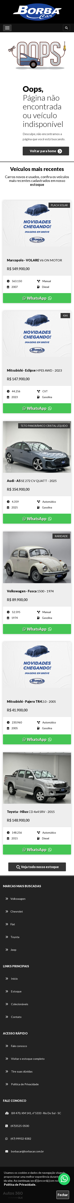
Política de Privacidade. (20, 1184)
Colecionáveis (16, 1004)
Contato (13, 1017)
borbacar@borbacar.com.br (24, 1151)
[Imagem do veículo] (37, 226)
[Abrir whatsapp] (64, 1178)
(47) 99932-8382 (18, 1138)
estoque (37, 184)
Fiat (10, 924)
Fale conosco (16, 1046)
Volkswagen (15, 898)
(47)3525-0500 (17, 1125)
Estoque (13, 991)
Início (11, 978)
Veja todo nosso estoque (37, 867)
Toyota (12, 937)
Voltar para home (46, 151)
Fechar (63, 1195)
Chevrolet (14, 911)
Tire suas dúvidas (19, 1071)
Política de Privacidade (22, 1084)
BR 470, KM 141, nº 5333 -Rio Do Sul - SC (33, 1113)
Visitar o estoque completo (25, 1058)
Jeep (10, 949)
